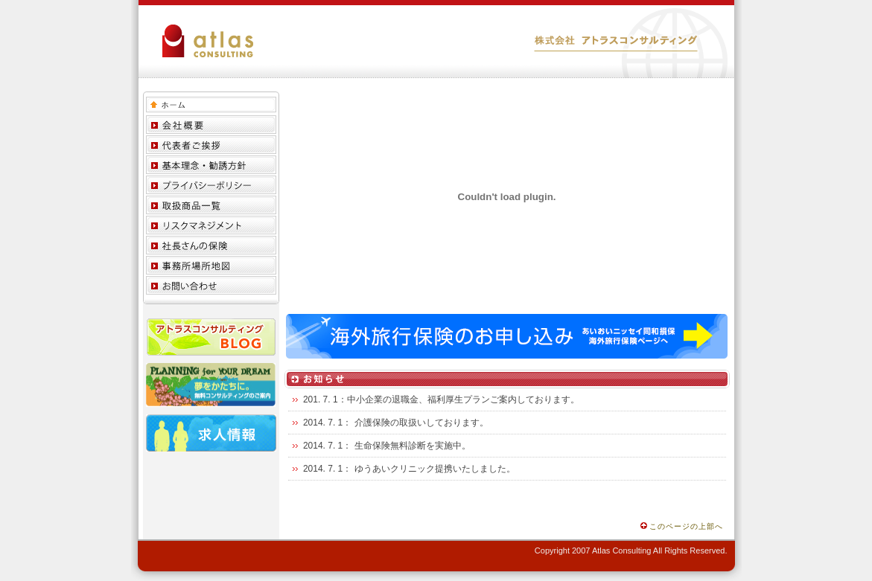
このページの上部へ (681, 526)
